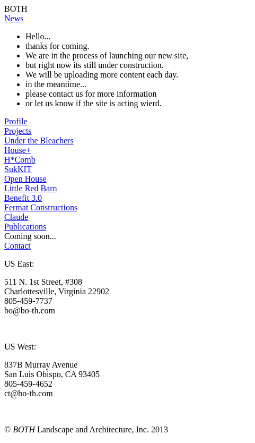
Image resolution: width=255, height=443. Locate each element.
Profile (16, 121)
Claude (16, 217)
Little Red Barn (30, 188)
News (13, 18)
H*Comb (20, 159)
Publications (25, 226)
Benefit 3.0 (23, 197)
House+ (17, 150)
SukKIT (18, 169)
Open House (25, 178)
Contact (17, 245)
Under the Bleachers (39, 140)
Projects (18, 130)
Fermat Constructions (40, 207)
